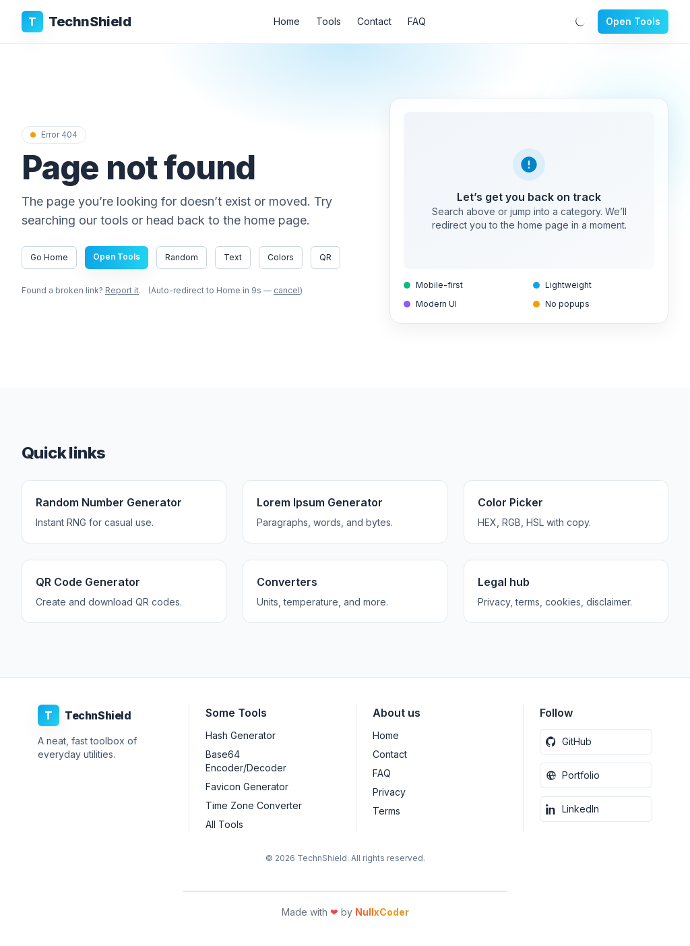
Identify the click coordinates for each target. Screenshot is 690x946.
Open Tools (633, 21)
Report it (122, 290)
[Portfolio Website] (596, 775)
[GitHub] (596, 742)
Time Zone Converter (254, 805)
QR (325, 257)
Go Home (49, 257)
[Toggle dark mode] (580, 21)
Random (181, 257)
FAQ (417, 21)
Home (287, 21)
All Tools (224, 824)
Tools (328, 21)
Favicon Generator (247, 786)
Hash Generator (241, 735)
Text (233, 257)
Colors (281, 257)
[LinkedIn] (596, 809)
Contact (374, 21)
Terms (386, 811)
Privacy (389, 792)
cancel (290, 290)
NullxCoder (382, 912)
